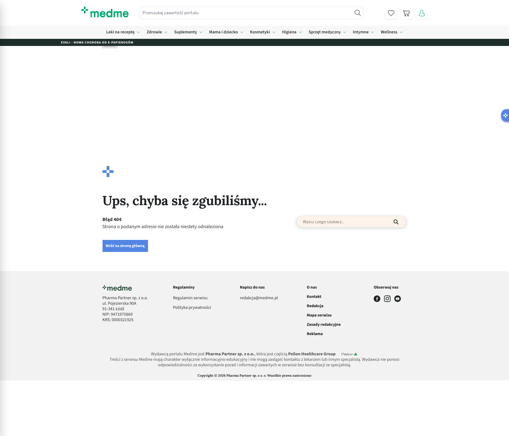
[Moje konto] (422, 13)
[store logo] (105, 12)
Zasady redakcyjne (324, 324)
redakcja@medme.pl (259, 298)
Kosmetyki (260, 32)
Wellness (389, 32)
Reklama (315, 333)
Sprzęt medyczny (325, 32)
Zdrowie (154, 32)
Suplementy (185, 32)
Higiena (289, 32)
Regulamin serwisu (190, 298)
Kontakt (314, 296)
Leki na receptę (120, 32)
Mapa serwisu (319, 315)
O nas (312, 287)
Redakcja (315, 306)
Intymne (361, 32)
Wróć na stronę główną (125, 246)
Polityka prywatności (192, 307)
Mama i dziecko (223, 32)
